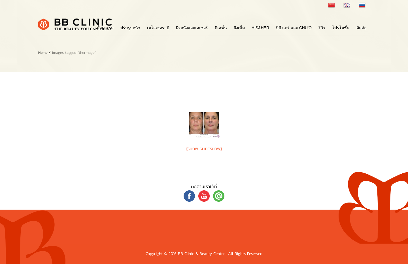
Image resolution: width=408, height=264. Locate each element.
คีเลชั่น (221, 27)
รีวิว (321, 27)
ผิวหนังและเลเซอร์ (192, 27)
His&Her (260, 27)
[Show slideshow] (204, 149)
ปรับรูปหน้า (130, 27)
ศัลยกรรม (105, 27)
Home (43, 52)
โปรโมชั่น (341, 27)
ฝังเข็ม (239, 27)
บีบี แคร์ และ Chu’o (294, 27)
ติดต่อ (361, 27)
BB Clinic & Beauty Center (202, 254)
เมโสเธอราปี (158, 27)
